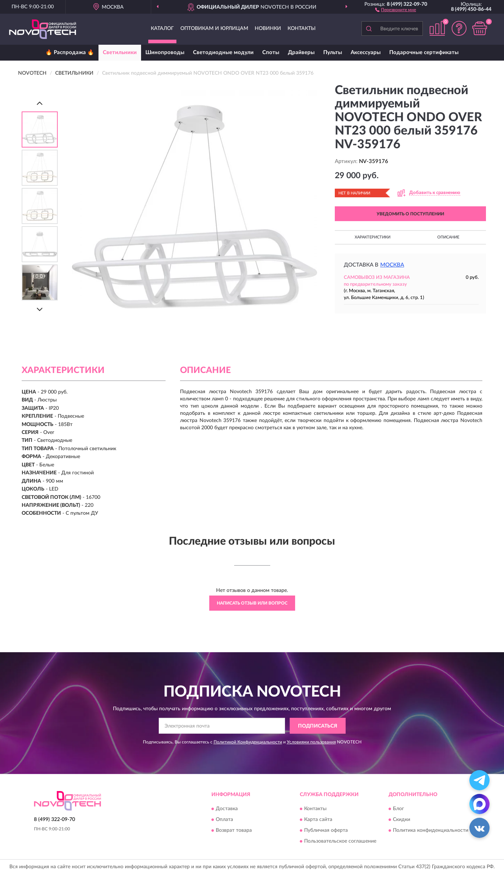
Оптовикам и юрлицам (214, 28)
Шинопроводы (164, 52)
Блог (398, 808)
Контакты (302, 28)
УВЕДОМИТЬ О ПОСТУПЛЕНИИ (410, 214)
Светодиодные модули (223, 52)
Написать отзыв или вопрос (252, 603)
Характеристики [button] (372, 237)
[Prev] (40, 103)
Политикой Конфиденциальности (248, 742)
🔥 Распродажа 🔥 (69, 52)
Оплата (224, 819)
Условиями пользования (311, 742)
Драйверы (301, 52)
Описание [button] (448, 237)
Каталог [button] (162, 28)
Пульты (332, 52)
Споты (270, 52)
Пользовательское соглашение (340, 841)
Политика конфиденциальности (430, 830)
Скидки (401, 819)
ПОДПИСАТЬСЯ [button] (317, 726)
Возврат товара (234, 830)
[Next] (40, 309)
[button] (395, 9)
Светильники (120, 52)
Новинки (268, 28)
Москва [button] (392, 265)
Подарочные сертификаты (424, 52)
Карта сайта (318, 819)
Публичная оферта (326, 830)
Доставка (227, 808)
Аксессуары (366, 52)
